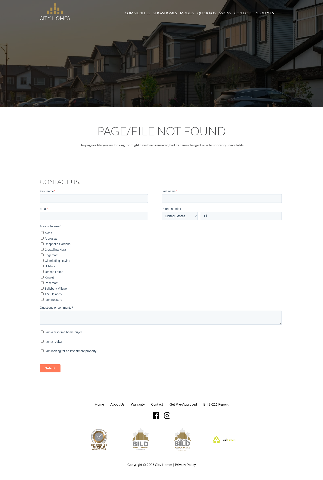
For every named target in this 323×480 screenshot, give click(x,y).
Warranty (138, 404)
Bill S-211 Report (216, 404)
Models (187, 13)
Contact (242, 13)
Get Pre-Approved (183, 404)
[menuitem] (137, 13)
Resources (264, 13)
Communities (137, 13)
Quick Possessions (214, 13)
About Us (117, 404)
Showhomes (165, 13)
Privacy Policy (185, 464)
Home (99, 404)
